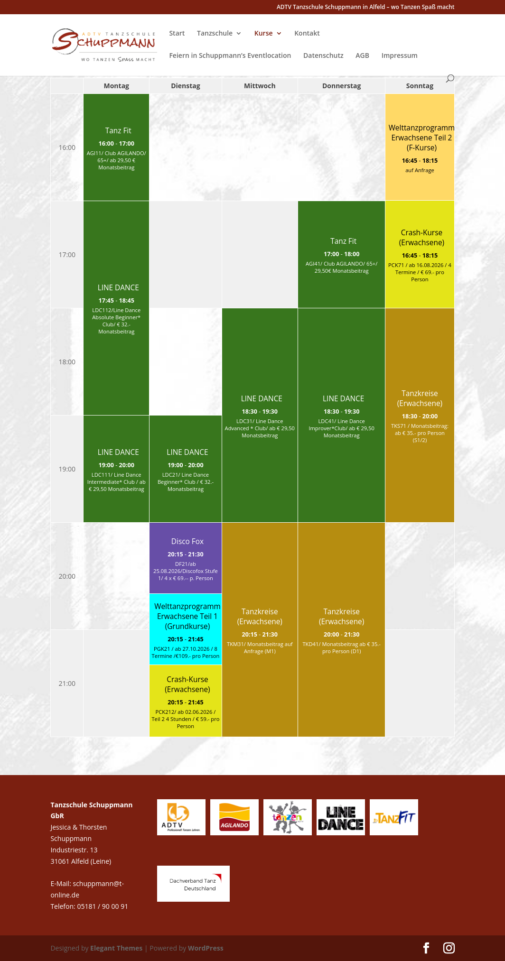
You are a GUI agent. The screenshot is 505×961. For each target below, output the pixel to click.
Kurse (263, 33)
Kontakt (307, 33)
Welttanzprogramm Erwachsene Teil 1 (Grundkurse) (187, 616)
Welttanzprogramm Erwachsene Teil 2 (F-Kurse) (422, 138)
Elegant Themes (116, 947)
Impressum (400, 56)
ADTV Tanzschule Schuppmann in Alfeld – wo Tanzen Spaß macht (366, 7)
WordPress (206, 947)
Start (177, 33)
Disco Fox (187, 541)
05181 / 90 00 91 (103, 906)
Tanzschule (215, 33)
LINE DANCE (118, 288)
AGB (362, 56)
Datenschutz (323, 56)
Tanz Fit (118, 131)
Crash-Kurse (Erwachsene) (421, 238)
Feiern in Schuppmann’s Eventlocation (230, 56)
